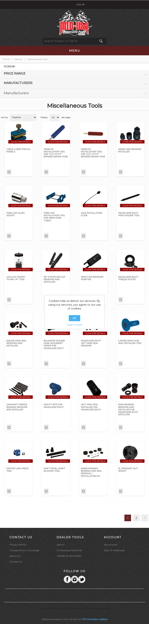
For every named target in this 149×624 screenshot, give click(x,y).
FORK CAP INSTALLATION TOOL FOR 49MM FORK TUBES (54, 217)
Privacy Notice (17, 544)
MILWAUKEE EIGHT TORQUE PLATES (128, 278)
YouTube (81, 579)
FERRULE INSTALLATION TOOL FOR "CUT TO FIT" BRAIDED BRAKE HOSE (56, 153)
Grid (139, 117)
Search (60, 544)
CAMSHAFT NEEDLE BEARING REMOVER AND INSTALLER (16, 407)
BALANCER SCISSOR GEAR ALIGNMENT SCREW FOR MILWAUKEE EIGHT (54, 345)
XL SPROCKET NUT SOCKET (128, 469)
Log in (80, 4)
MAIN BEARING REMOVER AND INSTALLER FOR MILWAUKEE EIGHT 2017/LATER (128, 409)
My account (110, 544)
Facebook (67, 579)
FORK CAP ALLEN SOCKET (15, 214)
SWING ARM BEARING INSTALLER (129, 150)
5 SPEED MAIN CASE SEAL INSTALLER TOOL (130, 342)
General (18, 59)
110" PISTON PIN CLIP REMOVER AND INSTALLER (54, 279)
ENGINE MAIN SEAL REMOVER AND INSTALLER (16, 343)
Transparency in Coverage (24, 550)
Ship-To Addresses (114, 550)
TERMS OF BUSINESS (69, 556)
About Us (14, 556)
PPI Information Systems (95, 619)
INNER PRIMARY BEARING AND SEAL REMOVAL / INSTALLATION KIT (91, 472)
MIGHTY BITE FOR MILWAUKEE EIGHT (54, 405)
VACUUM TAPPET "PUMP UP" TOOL (15, 278)
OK (74, 318)
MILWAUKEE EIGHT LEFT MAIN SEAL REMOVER (91, 343)
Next (144, 518)
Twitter (74, 579)
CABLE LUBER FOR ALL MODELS (18, 150)
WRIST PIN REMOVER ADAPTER (92, 278)
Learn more (74, 324)
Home (6, 59)
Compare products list (69, 550)
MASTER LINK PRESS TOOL (17, 469)
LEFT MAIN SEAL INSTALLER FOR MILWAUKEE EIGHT (91, 407)
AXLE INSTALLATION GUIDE (91, 214)
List (146, 117)
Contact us (15, 561)
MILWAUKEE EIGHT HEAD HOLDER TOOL (129, 214)
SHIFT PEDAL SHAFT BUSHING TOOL (54, 469)
